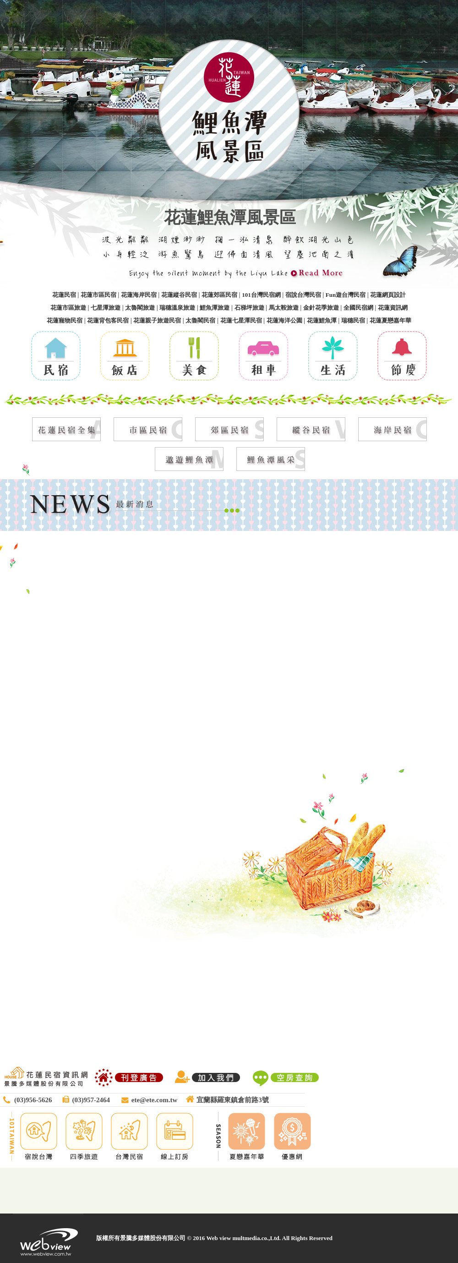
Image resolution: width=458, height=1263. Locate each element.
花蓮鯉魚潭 (322, 320)
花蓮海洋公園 (284, 320)
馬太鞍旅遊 (284, 307)
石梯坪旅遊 (249, 307)
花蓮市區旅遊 (68, 307)
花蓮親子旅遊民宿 (157, 320)
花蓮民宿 (64, 294)
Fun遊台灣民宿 (345, 294)
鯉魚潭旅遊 (214, 307)
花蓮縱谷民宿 (179, 294)
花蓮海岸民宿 (139, 294)
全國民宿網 (358, 307)
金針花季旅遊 (321, 307)
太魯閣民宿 (200, 320)
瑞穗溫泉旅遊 (177, 307)
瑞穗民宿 (353, 320)
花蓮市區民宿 (98, 294)
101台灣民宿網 (261, 294)
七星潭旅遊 (105, 307)
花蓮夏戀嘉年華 (390, 320)
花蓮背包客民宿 (108, 320)
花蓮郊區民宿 (219, 294)
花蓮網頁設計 (388, 294)
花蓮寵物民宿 (64, 320)
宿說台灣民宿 (303, 294)
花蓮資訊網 (393, 307)
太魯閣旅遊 (140, 307)
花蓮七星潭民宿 (241, 320)
